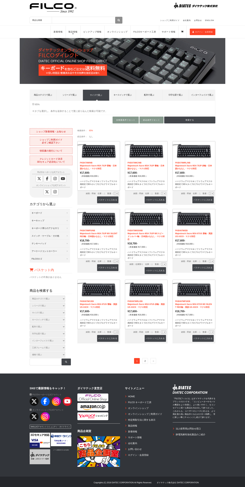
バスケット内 (42, 270)
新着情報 (58, 32)
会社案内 (187, 20)
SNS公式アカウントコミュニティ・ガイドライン (50, 427)
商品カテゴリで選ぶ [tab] (43, 95)
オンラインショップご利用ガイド (145, 414)
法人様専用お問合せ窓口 (188, 428)
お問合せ (198, 20)
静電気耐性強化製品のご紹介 (190, 434)
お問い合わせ (135, 449)
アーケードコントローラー (44, 251)
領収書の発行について (51, 150)
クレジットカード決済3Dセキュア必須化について (51, 160)
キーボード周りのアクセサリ (45, 228)
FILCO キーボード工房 (139, 402)
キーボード (37, 213)
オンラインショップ (117, 32)
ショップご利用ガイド (170, 20)
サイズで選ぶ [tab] (96, 95)
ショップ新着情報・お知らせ (51, 131)
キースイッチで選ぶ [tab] (123, 95)
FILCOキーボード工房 (144, 32)
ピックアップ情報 (92, 32)
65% (36, 104)
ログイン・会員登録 (202, 32)
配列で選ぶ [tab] (149, 95)
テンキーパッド (39, 243)
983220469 (61, 443)
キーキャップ (38, 220)
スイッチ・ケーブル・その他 (45, 236)
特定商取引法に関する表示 (141, 420)
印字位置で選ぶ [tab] (176, 95)
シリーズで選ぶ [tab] (70, 95)
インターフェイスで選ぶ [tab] (202, 95)
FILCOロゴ (37, 259)
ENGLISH (209, 20)
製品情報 (73, 32)
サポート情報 (168, 32)
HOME (131, 396)
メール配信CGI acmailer (61, 450)
